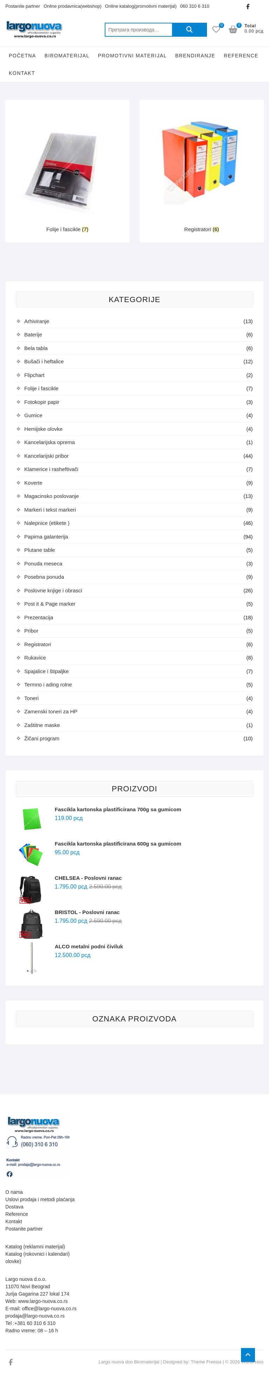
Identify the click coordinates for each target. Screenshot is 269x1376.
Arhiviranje (36, 321)
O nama (14, 1192)
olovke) (13, 1261)
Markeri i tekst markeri (50, 510)
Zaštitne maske (42, 725)
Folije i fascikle (41, 388)
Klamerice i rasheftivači (51, 469)
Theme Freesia (206, 1361)
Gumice (33, 415)
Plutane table (39, 550)
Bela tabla (36, 348)
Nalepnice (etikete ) (46, 523)
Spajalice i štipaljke (46, 671)
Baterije (33, 334)
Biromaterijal (66, 55)
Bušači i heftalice (44, 361)
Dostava (14, 1207)
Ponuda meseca (43, 563)
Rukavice (35, 658)
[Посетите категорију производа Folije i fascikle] (67, 167)
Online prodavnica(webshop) (72, 6)
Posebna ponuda (44, 577)
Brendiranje (195, 55)
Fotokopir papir (41, 402)
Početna (22, 55)
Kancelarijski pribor (46, 456)
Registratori (37, 644)
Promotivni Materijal (132, 55)
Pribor (31, 631)
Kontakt (22, 73)
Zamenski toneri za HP (50, 711)
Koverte (33, 483)
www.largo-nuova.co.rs (43, 1301)
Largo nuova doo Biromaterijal (129, 1361)
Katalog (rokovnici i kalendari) (37, 1254)
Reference (241, 55)
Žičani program (41, 738)
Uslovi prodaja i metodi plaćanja (40, 1199)
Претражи (189, 30)
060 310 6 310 (194, 6)
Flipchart (34, 375)
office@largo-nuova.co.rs (49, 1308)
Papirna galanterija (46, 537)
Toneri (31, 698)
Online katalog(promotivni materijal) (141, 6)
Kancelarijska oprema (49, 442)
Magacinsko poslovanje (51, 496)
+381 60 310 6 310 (34, 1323)
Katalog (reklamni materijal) (35, 1246)
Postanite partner (22, 6)
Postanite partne (23, 1229)
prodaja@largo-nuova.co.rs (34, 1316)
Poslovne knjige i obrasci (53, 590)
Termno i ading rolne (48, 684)
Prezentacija (38, 617)
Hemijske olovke (43, 429)
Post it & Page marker (49, 604)
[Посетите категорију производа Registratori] (202, 167)
